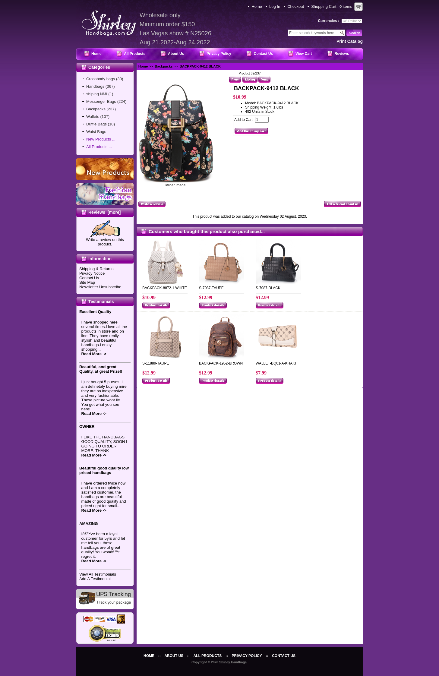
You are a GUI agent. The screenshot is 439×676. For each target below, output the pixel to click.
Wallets (92, 116)
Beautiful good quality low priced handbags (104, 470)
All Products (134, 54)
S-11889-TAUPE (155, 363)
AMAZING (88, 523)
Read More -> (93, 354)
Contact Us (263, 54)
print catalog (349, 41)
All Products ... (99, 146)
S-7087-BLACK (268, 288)
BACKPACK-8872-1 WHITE (164, 288)
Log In (274, 6)
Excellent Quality (95, 311)
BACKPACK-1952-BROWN (221, 363)
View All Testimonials (97, 574)
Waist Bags (96, 131)
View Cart (303, 54)
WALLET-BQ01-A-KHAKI (276, 363)
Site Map (87, 282)
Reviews (342, 54)
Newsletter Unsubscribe (100, 287)
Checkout (295, 6)
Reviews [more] (104, 212)
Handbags (95, 86)
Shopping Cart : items (331, 6)
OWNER (87, 426)
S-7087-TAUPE (211, 288)
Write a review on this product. (105, 240)
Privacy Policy (219, 54)
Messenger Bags (101, 101)
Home (256, 6)
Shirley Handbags (233, 662)
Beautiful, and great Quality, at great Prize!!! (101, 369)
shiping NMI (96, 94)
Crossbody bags (100, 79)
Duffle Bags (96, 124)
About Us (176, 54)
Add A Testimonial (95, 578)
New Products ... (100, 139)
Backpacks (164, 66)
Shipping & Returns (96, 269)
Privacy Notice (92, 273)
